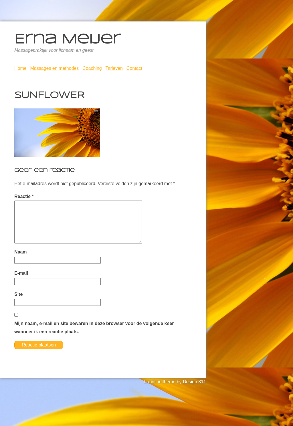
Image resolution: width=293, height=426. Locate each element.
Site (18, 294)
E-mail (21, 273)
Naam (20, 251)
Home (20, 68)
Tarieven (114, 68)
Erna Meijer (67, 39)
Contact (134, 68)
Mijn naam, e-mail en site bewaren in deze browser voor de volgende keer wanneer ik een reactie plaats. (94, 327)
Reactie (24, 196)
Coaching (92, 68)
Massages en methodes (54, 68)
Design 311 (194, 381)
